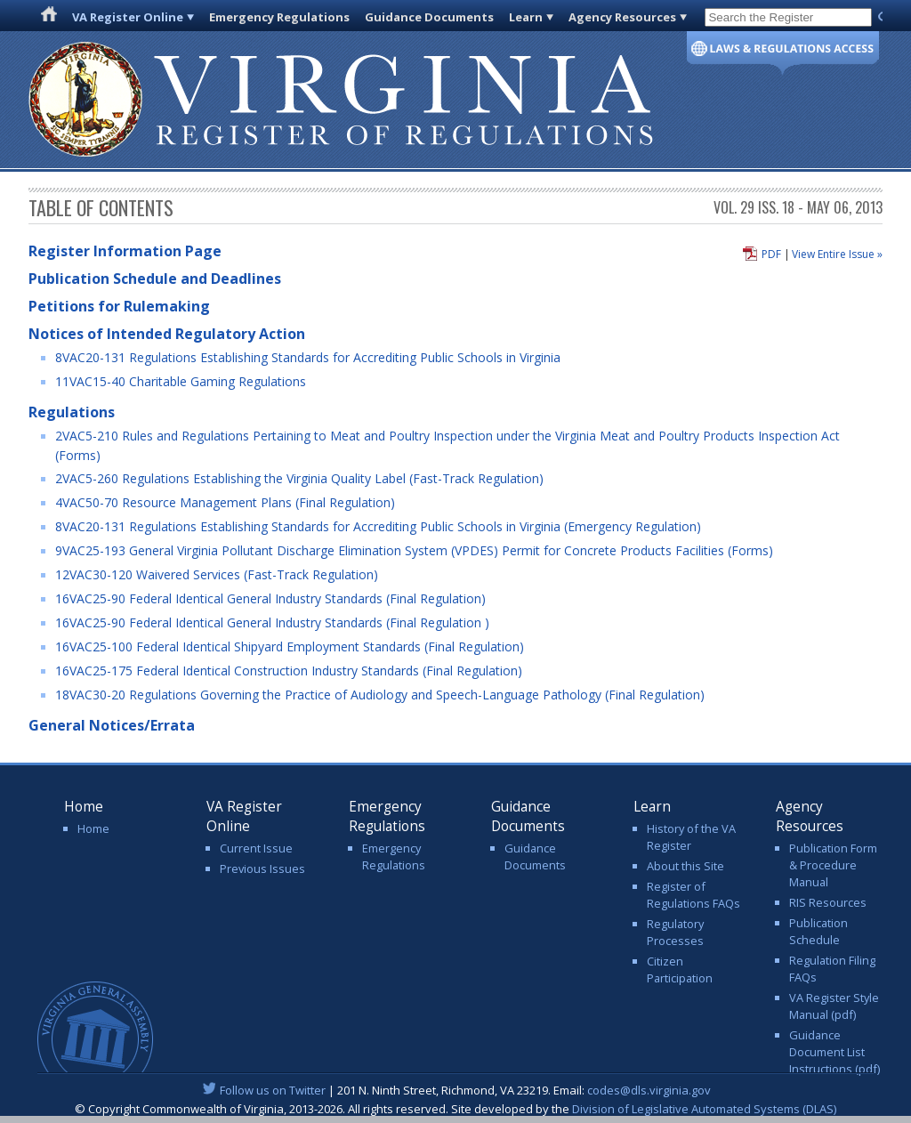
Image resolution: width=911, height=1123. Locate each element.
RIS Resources (828, 902)
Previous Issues (262, 868)
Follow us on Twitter (273, 1090)
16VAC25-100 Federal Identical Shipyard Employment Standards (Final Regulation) (289, 646)
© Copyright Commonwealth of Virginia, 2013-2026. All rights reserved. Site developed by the (455, 1109)
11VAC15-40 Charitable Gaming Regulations (180, 381)
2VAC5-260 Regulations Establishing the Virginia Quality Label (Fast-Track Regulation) (299, 478)
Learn (526, 17)
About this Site (685, 866)
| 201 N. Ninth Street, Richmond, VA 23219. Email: (456, 1090)
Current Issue (256, 848)
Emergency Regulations (279, 17)
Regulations (71, 412)
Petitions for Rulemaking (119, 306)
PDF (771, 254)
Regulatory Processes (675, 932)
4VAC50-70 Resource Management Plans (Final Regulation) (225, 502)
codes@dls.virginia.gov (649, 1090)
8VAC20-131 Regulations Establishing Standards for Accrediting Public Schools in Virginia (307, 357)
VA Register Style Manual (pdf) (834, 1006)
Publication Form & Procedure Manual (833, 865)
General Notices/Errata (111, 725)
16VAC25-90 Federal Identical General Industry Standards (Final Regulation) (270, 598)
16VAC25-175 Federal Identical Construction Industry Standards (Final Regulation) (288, 670)
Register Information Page (125, 251)
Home (93, 828)
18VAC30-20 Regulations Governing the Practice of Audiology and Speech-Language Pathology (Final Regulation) (380, 694)
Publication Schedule (818, 931)
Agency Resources (622, 17)
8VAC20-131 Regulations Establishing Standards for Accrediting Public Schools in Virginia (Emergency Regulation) (378, 526)
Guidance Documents (429, 17)
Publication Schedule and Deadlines (154, 278)
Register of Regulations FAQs (693, 894)
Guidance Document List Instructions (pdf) (834, 1052)
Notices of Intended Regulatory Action (166, 333)
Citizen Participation (680, 969)
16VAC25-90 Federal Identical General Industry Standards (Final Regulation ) (272, 622)
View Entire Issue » (837, 254)
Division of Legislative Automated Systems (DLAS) (704, 1109)
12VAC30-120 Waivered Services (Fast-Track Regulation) (216, 574)
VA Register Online (127, 17)
